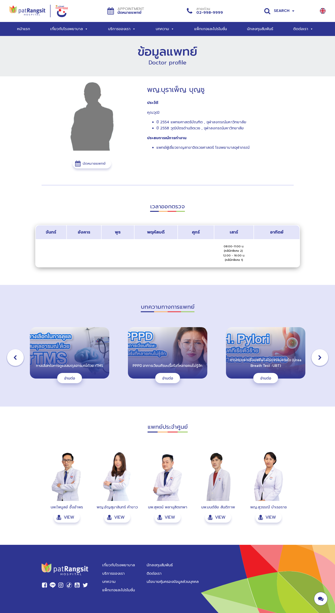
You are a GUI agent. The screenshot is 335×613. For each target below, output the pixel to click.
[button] (92, 163)
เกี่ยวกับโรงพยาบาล (69, 29)
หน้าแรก (23, 29)
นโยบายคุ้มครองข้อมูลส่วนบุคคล (173, 582)
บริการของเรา (122, 29)
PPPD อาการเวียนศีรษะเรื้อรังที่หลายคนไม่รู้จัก (167, 365)
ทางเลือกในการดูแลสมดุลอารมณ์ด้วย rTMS (69, 365)
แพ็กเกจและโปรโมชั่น (210, 29)
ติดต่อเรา (303, 29)
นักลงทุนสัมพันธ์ (260, 29)
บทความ (165, 29)
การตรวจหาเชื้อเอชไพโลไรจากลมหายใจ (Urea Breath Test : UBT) (265, 362)
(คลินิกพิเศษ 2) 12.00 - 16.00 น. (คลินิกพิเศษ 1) (234, 255)
